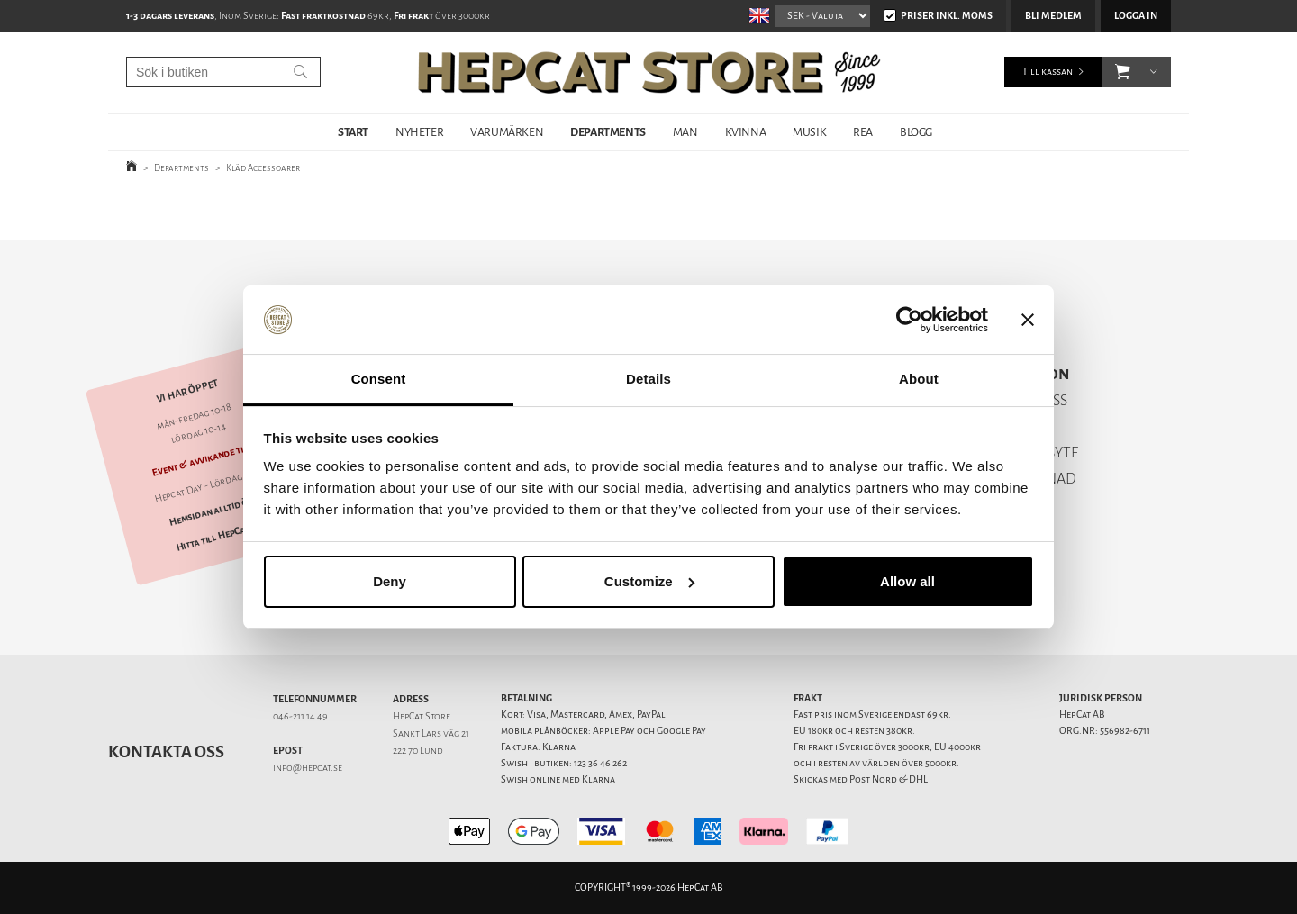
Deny (389, 581)
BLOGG (916, 132)
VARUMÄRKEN (506, 132)
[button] (1122, 72)
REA (863, 132)
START (353, 132)
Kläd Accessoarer (263, 168)
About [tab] (919, 378)
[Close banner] (1027, 319)
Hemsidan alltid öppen (219, 509)
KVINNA (745, 132)
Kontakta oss (166, 752)
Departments (181, 168)
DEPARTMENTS (608, 132)
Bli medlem (1053, 16)
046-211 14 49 (300, 716)
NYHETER (419, 132)
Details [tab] (648, 378)
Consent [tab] (378, 378)
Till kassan (1047, 71)
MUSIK (809, 132)
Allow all (907, 581)
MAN (685, 132)
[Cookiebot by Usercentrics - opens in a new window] (909, 319)
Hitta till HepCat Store (226, 535)
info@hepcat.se (307, 767)
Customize (649, 581)
